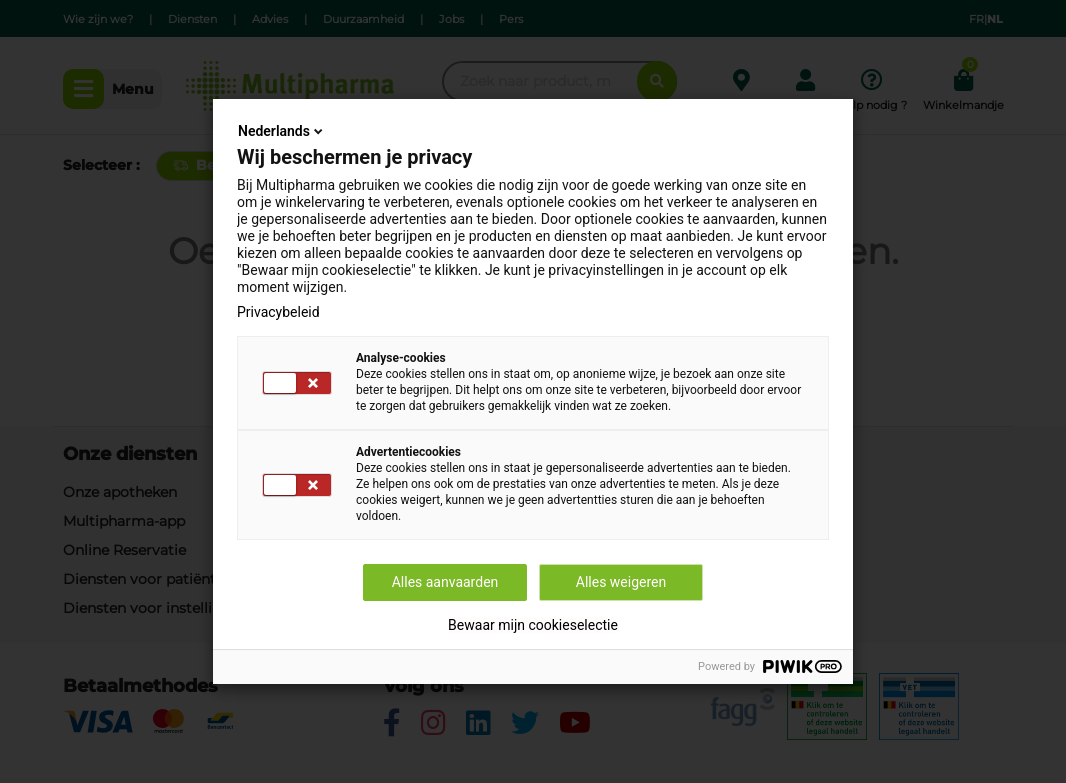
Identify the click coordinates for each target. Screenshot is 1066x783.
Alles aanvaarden (445, 582)
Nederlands (282, 131)
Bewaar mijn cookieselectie (533, 625)
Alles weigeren (621, 582)
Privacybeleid (278, 312)
